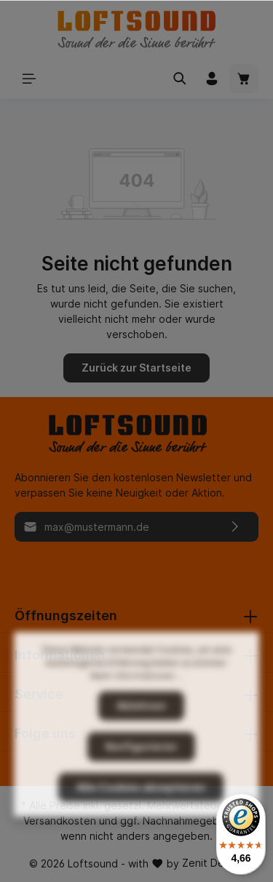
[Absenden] (235, 527)
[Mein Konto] (211, 78)
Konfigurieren (141, 781)
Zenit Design (213, 863)
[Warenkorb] (243, 78)
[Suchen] (179, 78)
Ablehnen (141, 740)
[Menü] (29, 78)
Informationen (60, 654)
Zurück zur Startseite (136, 367)
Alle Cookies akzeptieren (140, 822)
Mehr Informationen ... (136, 710)
